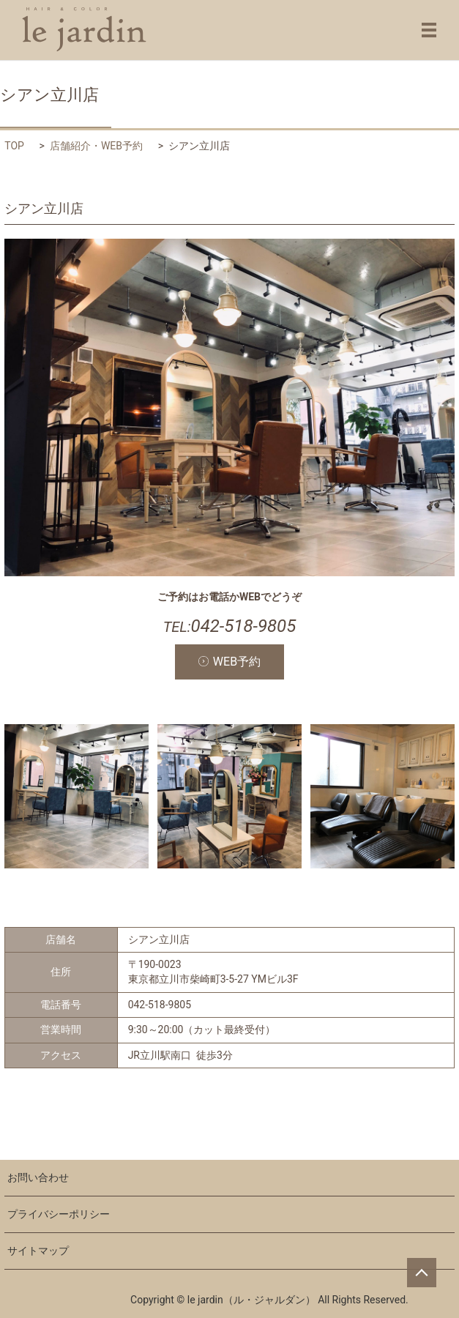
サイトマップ (38, 1250)
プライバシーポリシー (58, 1214)
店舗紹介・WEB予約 (96, 146)
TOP (14, 146)
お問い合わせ (38, 1177)
